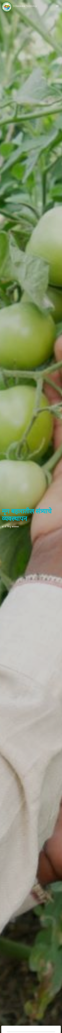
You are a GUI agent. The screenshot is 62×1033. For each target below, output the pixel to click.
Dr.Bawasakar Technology (19, 6)
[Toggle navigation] (57, 6)
